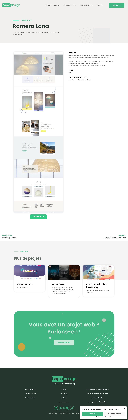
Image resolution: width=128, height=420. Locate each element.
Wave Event (58, 284)
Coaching (64, 394)
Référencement (69, 5)
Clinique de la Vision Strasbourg (97, 286)
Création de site (52, 5)
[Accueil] (11, 5)
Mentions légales (97, 398)
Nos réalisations (86, 5)
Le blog (64, 398)
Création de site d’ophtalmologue (97, 389)
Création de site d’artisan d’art (97, 394)
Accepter (92, 414)
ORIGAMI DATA (25, 284)
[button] (116, 5)
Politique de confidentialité (103, 417)
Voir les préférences (114, 414)
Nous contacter (64, 402)
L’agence (100, 5)
